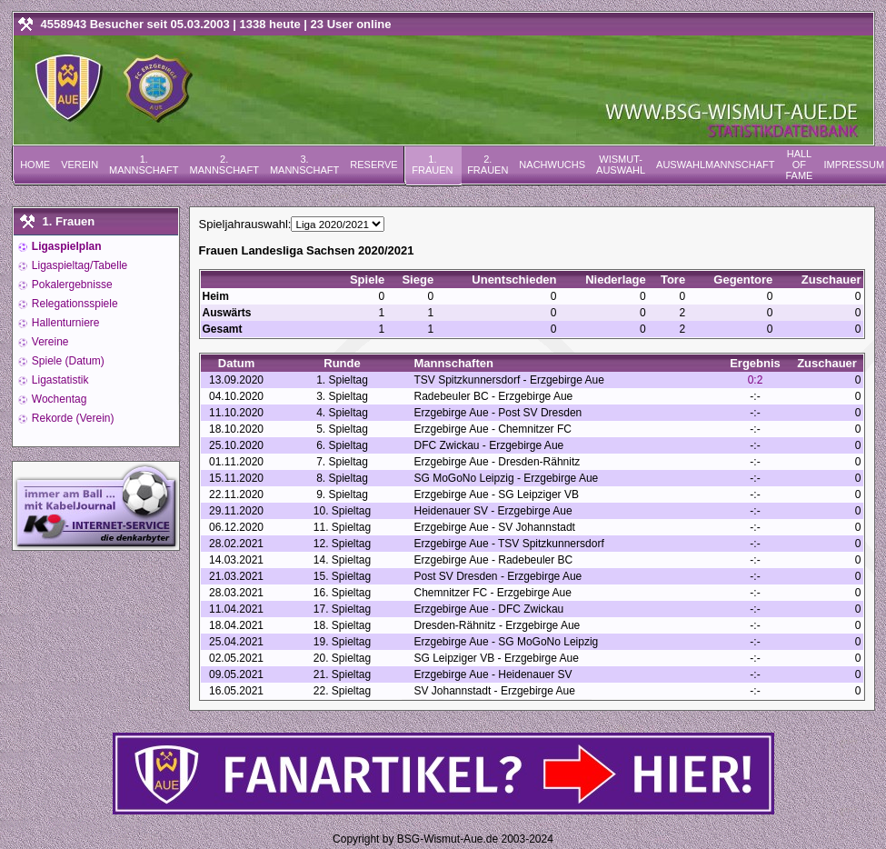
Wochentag (58, 399)
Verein (79, 164)
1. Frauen (432, 164)
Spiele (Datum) (67, 361)
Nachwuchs (552, 164)
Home (35, 164)
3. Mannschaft (304, 164)
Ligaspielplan (65, 246)
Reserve (373, 164)
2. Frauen (487, 164)
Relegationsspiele (73, 303)
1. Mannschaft (143, 164)
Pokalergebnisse (71, 284)
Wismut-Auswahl (620, 164)
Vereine (49, 341)
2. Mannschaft (223, 164)
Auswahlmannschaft (715, 164)
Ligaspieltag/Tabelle (78, 265)
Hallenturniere (64, 322)
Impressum (853, 164)
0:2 (755, 380)
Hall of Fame (798, 164)
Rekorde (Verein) (71, 418)
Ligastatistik (59, 380)
